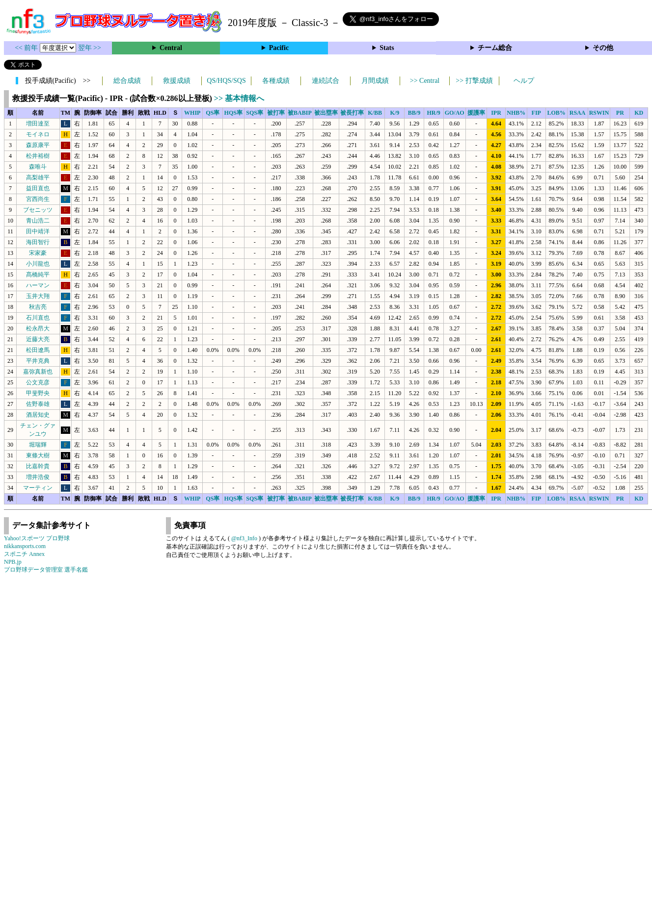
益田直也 (38, 188)
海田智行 (38, 242)
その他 (603, 47)
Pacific (279, 47)
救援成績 (176, 80)
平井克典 (38, 360)
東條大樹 (38, 455)
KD (638, 112)
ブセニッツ (38, 209)
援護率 (476, 112)
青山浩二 (38, 220)
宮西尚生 (38, 199)
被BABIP (300, 112)
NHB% (516, 112)
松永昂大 (38, 328)
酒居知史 (38, 414)
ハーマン (38, 285)
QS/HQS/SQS (226, 80)
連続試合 (325, 80)
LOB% (556, 112)
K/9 (395, 112)
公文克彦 (38, 382)
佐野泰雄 (38, 404)
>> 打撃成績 (474, 80)
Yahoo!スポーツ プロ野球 (37, 538)
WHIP (192, 112)
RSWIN (599, 112)
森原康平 (38, 145)
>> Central (425, 80)
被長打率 (352, 112)
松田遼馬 (38, 350)
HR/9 (433, 112)
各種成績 (276, 80)
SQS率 (254, 112)
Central (171, 47)
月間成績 (375, 80)
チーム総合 (495, 47)
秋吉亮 (38, 306)
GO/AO (454, 112)
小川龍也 (38, 263)
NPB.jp (13, 561)
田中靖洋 (38, 231)
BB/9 (414, 112)
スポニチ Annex (24, 554)
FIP (536, 112)
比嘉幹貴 (38, 466)
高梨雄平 (38, 177)
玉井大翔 (38, 296)
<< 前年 (27, 47)
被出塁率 (326, 112)
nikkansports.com (25, 546)
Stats (387, 47)
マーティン (38, 487)
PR (620, 112)
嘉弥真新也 (38, 371)
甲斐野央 (38, 393)
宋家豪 (38, 253)
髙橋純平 (38, 274)
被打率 (276, 112)
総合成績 (127, 80)
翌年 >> (89, 47)
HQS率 (233, 112)
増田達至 (38, 123)
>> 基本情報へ (239, 98)
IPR (496, 112)
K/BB (375, 112)
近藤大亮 (38, 339)
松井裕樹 (38, 155)
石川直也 (38, 317)
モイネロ (38, 134)
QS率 (212, 112)
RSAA (578, 112)
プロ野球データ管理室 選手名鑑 (46, 569)
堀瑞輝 (38, 444)
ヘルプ (524, 80)
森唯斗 (38, 166)
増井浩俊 (38, 477)
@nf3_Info (244, 538)
